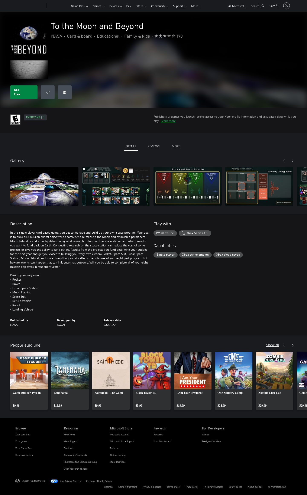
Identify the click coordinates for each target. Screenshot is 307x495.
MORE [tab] (176, 146)
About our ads (255, 486)
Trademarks (191, 486)
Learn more (168, 121)
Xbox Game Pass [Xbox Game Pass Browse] (23, 448)
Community (158, 6)
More (194, 6)
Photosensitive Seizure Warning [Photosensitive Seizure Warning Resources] (80, 461)
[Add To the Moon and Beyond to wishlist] (48, 92)
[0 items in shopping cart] (263, 5)
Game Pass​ (78, 6)
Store (139, 6)
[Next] (292, 161)
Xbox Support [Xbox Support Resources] (71, 441)
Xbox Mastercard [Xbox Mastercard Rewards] (162, 441)
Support (178, 6)
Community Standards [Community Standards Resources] (75, 455)
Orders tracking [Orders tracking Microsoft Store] (118, 455)
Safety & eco (235, 486)
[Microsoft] (30, 6)
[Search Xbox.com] (245, 5)
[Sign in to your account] (281, 6)
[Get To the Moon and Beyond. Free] (24, 92)
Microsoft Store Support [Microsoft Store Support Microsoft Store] (122, 441)
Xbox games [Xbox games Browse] (21, 441)
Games (97, 6)
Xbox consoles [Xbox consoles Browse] (22, 434)
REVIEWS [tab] (153, 146)
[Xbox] (58, 6)
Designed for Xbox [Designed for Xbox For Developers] (211, 441)
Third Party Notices (213, 486)
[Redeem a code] (65, 92)
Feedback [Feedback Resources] (69, 448)
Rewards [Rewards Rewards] (158, 434)
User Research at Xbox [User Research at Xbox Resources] (75, 468)
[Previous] (284, 161)
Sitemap (108, 486)
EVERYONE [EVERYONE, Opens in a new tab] (35, 117)
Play (128, 6)
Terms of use (173, 486)
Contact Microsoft (127, 486)
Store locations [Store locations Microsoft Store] (118, 461)
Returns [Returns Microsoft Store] (114, 448)
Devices (114, 6)
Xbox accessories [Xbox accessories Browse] (24, 455)
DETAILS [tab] (131, 146)
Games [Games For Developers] (205, 434)
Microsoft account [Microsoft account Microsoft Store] (119, 434)
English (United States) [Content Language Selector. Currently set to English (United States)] (33, 480)
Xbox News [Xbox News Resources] (69, 434)
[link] (29, 381)
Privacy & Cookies (152, 486)
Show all (272, 345)
